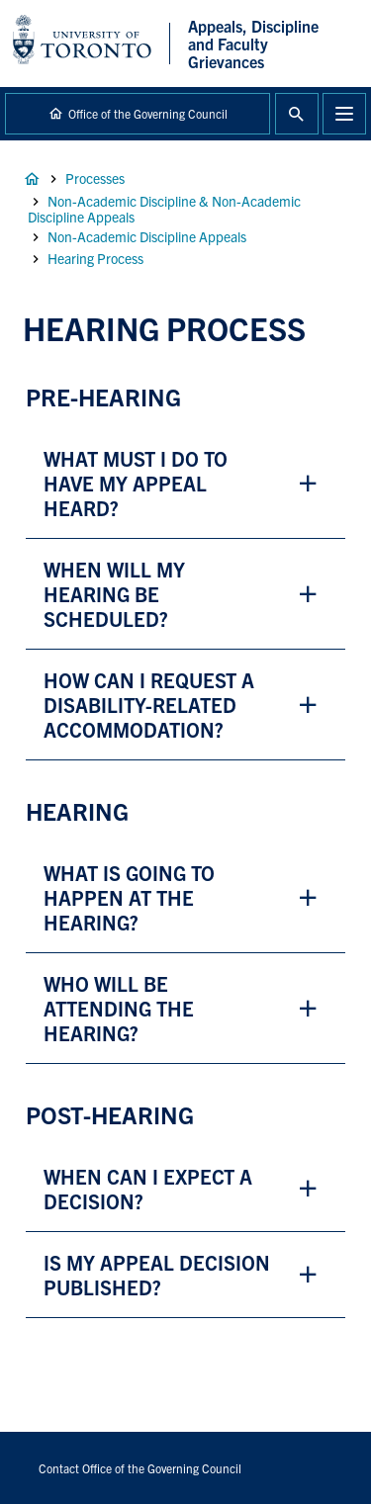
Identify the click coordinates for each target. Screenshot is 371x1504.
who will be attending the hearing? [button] (119, 1008)
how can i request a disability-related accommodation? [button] (151, 704)
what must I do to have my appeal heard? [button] (136, 483)
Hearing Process (95, 258)
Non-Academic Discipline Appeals (146, 236)
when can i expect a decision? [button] (148, 1188)
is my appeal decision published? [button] (157, 1274)
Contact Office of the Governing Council (140, 1467)
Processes (95, 178)
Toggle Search (297, 113)
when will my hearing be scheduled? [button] (114, 594)
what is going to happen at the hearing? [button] (129, 897)
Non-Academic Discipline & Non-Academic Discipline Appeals (164, 208)
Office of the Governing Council (148, 113)
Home (32, 179)
